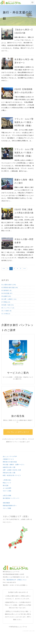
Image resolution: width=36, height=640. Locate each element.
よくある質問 (7, 488)
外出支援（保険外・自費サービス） (14, 464)
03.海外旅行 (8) (6, 290)
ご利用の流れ (7, 480)
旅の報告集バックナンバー (11, 498)
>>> (24, 268)
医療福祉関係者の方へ (10, 505)
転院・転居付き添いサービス (12, 475)
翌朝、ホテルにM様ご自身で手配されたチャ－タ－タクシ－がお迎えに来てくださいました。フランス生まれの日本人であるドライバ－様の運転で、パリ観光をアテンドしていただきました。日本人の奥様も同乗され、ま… (17, 135)
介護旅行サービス (8, 459)
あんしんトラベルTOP (10, 456)
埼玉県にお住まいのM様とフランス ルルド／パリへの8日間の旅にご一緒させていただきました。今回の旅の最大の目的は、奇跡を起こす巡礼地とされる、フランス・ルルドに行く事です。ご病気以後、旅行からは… (17, 165)
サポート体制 (7, 491)
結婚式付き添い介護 (9, 467)
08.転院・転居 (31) (7, 305)
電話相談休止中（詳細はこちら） (17, 579)
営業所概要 (6, 503)
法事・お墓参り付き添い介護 (12, 470)
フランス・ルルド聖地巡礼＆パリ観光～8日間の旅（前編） (24, 152)
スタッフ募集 (7, 508)
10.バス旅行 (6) (6, 310)
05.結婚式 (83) (6, 296)
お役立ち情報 (7, 495)
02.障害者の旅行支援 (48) (9, 287)
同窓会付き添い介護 (9, 472)
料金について (7, 482)
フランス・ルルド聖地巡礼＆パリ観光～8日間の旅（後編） (24, 122)
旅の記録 (5, 485)
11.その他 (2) (5, 313)
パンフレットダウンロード (18, 432)
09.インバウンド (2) (7, 308)
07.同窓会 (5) (5, 302)
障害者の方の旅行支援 (10, 462)
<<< (4, 268)
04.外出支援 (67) (6, 293)
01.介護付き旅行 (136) (8, 284)
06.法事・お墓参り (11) (9, 299)
